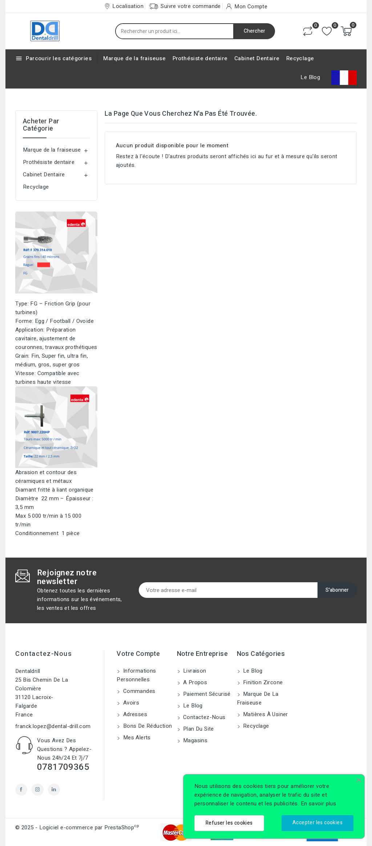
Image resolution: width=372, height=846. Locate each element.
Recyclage (300, 58)
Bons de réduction (146, 726)
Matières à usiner (265, 714)
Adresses (134, 714)
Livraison (194, 671)
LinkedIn (54, 790)
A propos (194, 682)
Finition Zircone (262, 682)
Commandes (138, 691)
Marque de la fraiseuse (134, 58)
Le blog (192, 706)
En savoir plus (318, 804)
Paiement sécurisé (206, 694)
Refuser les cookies (229, 823)
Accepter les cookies (317, 822)
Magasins (195, 740)
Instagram (38, 790)
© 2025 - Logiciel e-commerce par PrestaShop (77, 827)
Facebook (21, 790)
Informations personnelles (136, 675)
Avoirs (130, 703)
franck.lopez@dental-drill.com (53, 726)
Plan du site (198, 729)
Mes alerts (135, 738)
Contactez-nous (43, 654)
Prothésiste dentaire (200, 58)
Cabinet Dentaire (256, 58)
